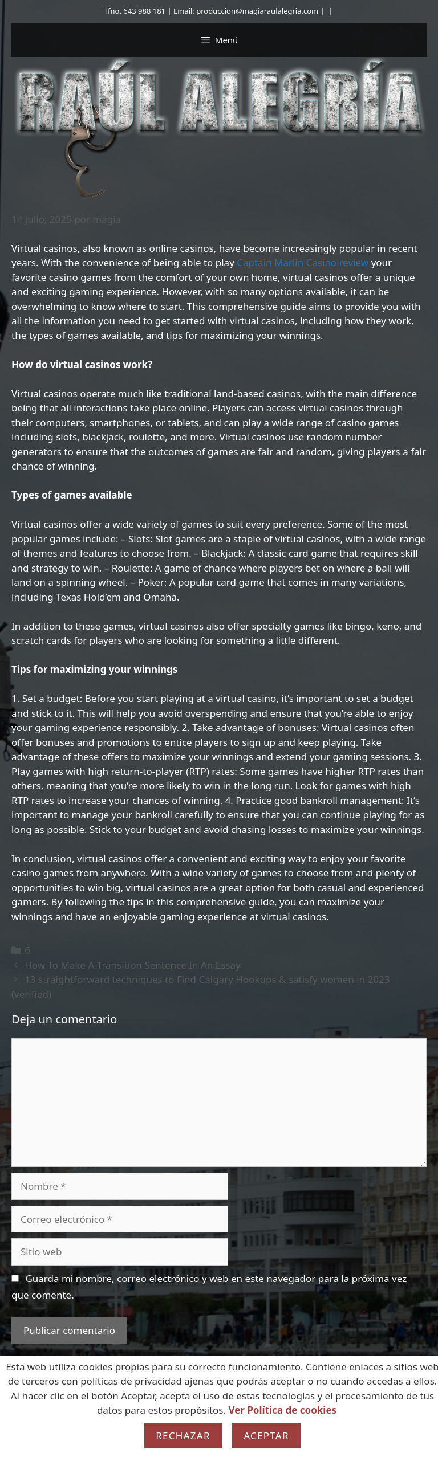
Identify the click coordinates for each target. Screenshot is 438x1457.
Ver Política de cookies (282, 1410)
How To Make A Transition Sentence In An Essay (132, 965)
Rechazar (183, 1435)
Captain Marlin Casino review (302, 262)
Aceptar (266, 1435)
